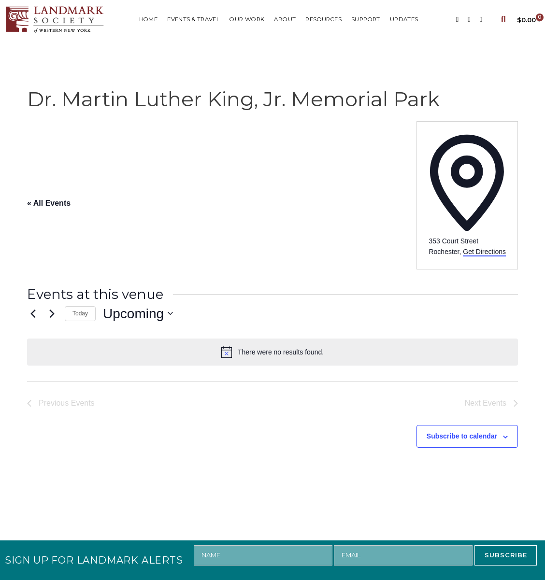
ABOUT (285, 19)
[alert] (272, 352)
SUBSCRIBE (506, 555)
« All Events (49, 203)
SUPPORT (365, 19)
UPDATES (404, 19)
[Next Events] (51, 313)
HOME (148, 19)
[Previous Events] (33, 313)
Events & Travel (193, 19)
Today (80, 313)
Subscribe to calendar (462, 436)
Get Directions (484, 251)
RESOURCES (323, 19)
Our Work (246, 19)
